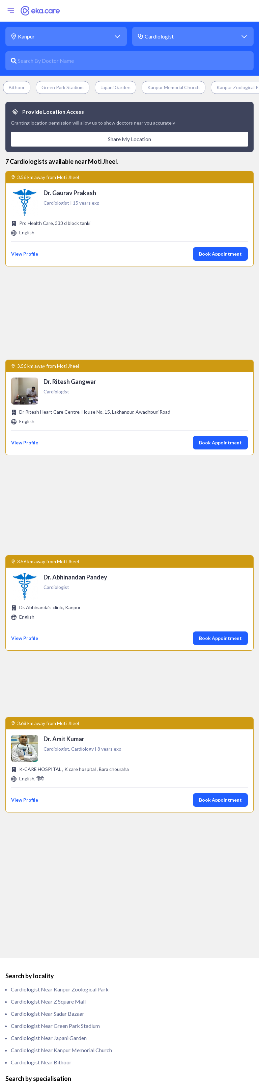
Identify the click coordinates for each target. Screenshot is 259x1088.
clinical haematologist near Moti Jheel (57, 786)
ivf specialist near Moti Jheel (45, 920)
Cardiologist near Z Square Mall (48, 672)
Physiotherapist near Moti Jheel (48, 1005)
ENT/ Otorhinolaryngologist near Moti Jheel (63, 835)
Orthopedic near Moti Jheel (43, 969)
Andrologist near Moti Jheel (44, 774)
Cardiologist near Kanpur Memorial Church (61, 720)
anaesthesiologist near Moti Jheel (51, 762)
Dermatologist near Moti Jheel (47, 799)
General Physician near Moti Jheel (50, 859)
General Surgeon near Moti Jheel (49, 872)
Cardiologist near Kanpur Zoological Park (60, 659)
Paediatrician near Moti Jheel (45, 981)
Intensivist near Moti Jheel (42, 908)
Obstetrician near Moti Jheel (45, 944)
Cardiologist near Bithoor (41, 732)
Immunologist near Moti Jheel (46, 896)
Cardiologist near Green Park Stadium (55, 696)
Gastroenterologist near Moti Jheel (52, 847)
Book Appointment (220, 254)
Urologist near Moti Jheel (41, 1066)
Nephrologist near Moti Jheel (45, 932)
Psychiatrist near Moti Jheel (44, 1017)
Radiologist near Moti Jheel (43, 1042)
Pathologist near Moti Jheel (43, 993)
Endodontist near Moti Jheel (44, 823)
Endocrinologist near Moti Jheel (48, 811)
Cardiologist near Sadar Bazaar (47, 684)
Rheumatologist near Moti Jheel (48, 1054)
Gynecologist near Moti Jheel (45, 884)
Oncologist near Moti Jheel (43, 957)
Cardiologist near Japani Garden (49, 708)
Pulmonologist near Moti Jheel (47, 1030)
